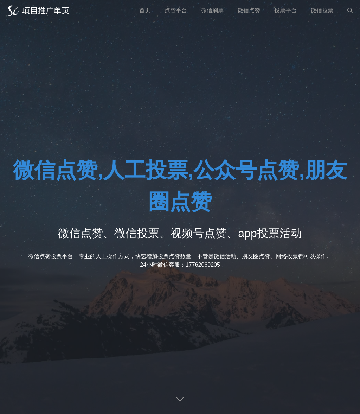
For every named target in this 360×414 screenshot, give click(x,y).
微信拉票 (322, 10)
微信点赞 (249, 10)
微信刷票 (212, 10)
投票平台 (285, 10)
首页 (144, 10)
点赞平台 (176, 10)
